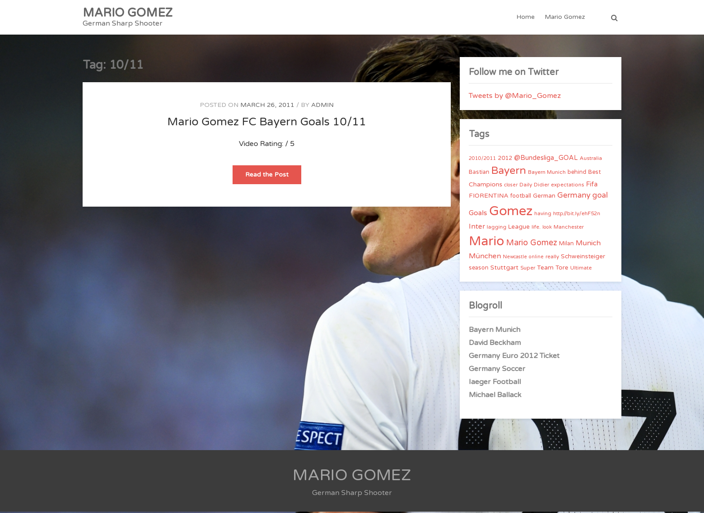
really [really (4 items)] (552, 258)
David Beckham (495, 344)
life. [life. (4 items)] (536, 228)
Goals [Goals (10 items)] (478, 214)
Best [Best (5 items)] (594, 173)
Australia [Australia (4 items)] (591, 159)
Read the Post (273, 179)
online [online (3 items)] (536, 258)
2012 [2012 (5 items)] (505, 159)
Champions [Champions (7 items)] (485, 186)
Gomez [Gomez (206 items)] (510, 212)
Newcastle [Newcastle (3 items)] (515, 258)
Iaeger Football (495, 383)
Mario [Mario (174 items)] (486, 242)
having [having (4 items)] (542, 215)
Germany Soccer (497, 370)
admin (322, 106)
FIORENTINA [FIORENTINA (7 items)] (488, 197)
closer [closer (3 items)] (511, 186)
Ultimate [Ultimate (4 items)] (581, 269)
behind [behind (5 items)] (577, 173)
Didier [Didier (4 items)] (541, 186)
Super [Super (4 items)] (527, 269)
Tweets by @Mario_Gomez (515, 97)
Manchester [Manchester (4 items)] (569, 228)
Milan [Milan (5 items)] (566, 244)
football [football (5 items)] (520, 197)
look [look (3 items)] (547, 228)
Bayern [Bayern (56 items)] (508, 172)
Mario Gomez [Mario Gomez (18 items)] (531, 244)
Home (525, 18)
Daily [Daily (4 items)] (525, 186)
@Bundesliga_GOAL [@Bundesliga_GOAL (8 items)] (546, 159)
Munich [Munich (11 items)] (588, 244)
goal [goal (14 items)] (600, 196)
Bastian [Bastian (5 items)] (479, 173)
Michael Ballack (495, 396)
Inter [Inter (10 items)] (477, 228)
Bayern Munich (494, 331)
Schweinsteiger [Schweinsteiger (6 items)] (583, 257)
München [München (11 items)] (485, 257)
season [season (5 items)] (478, 269)
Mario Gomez (565, 18)
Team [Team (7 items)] (545, 269)
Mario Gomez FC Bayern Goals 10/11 (266, 123)
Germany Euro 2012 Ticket (514, 357)
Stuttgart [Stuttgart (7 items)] (504, 269)
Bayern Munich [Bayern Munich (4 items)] (547, 173)
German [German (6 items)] (544, 197)
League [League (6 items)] (519, 228)
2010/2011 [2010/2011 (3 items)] (482, 160)
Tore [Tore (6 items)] (561, 269)
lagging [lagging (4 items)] (496, 228)
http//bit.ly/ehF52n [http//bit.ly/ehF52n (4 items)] (576, 215)
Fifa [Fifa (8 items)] (592, 186)
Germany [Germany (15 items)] (573, 196)
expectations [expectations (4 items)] (567, 186)
